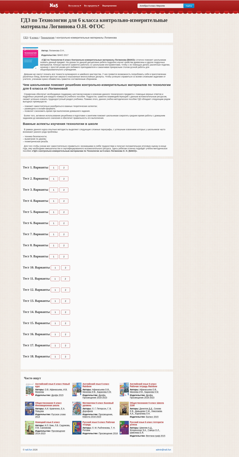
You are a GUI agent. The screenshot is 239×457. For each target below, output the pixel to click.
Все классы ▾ (74, 6)
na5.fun (28, 449)
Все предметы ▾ (91, 6)
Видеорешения (109, 6)
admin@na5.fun (163, 449)
